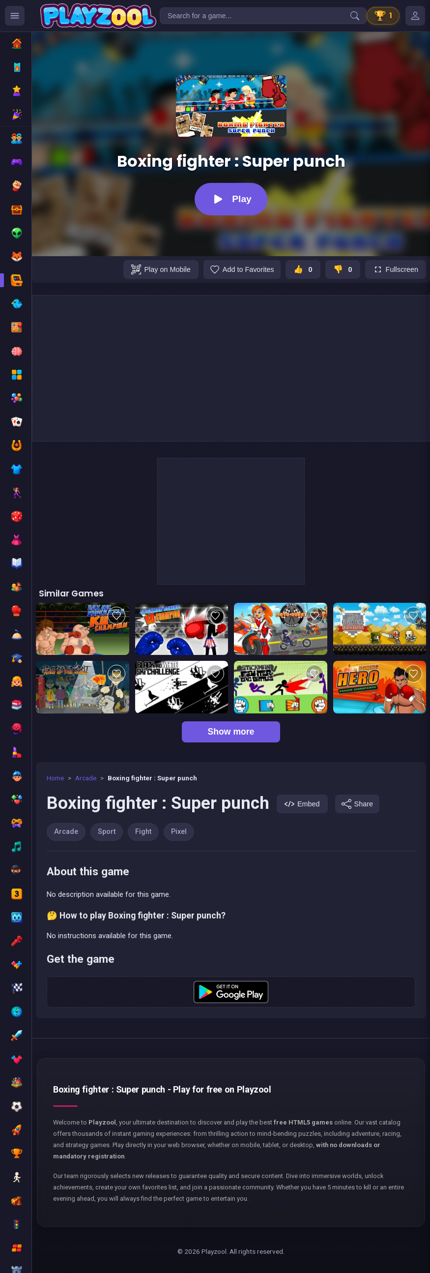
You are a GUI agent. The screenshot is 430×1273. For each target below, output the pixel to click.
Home (55, 778)
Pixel (179, 832)
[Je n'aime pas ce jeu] (342, 269)
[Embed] (302, 804)
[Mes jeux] (415, 16)
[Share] (357, 804)
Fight (143, 832)
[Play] (231, 199)
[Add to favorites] (242, 269)
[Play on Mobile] (160, 269)
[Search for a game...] (263, 15)
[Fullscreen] (395, 269)
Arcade (85, 778)
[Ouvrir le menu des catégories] (15, 16)
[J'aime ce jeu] (303, 269)
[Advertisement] (231, 368)
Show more (231, 732)
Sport (106, 832)
